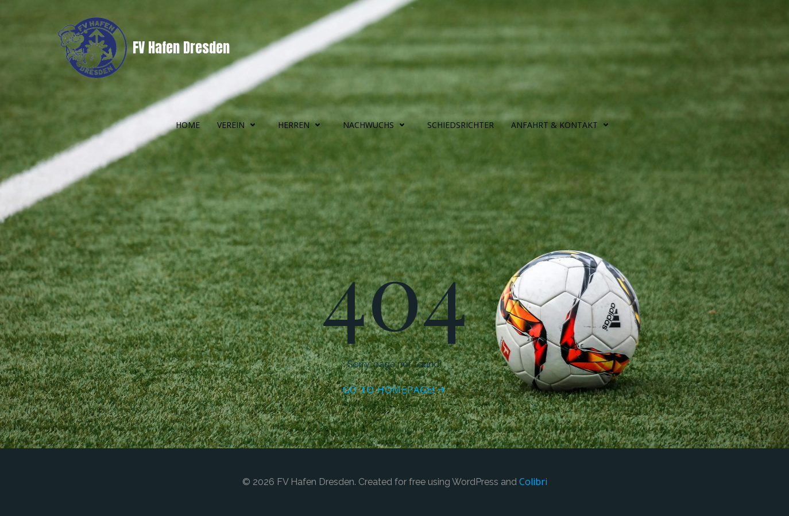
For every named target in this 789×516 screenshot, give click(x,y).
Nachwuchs (376, 124)
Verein (239, 124)
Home (188, 124)
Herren (302, 124)
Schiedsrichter (460, 124)
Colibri (533, 481)
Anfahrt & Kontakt (562, 124)
